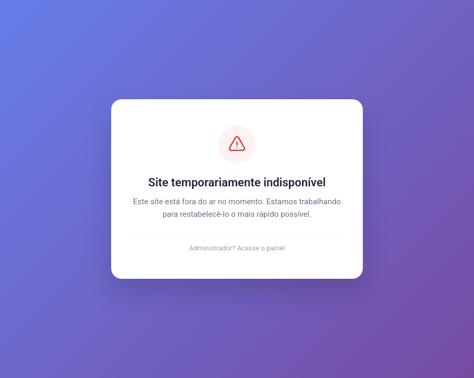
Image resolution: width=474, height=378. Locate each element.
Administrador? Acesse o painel (237, 248)
